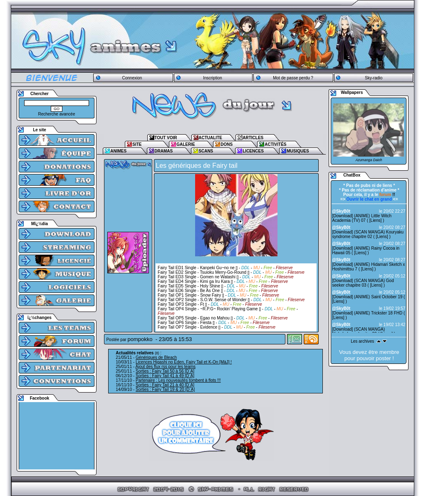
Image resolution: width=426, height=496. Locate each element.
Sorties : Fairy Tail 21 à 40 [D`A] (165, 385)
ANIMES (118, 151)
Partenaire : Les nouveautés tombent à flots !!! (178, 380)
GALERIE (185, 144)
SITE (136, 144)
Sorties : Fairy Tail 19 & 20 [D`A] (165, 389)
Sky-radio (373, 78)
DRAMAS (163, 151)
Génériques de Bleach (156, 357)
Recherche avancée (56, 114)
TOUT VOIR (165, 137)
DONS (226, 144)
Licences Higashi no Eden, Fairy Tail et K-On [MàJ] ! (184, 362)
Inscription (212, 78)
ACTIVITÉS (275, 144)
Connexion (132, 78)
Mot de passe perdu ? (293, 78)
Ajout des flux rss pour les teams (166, 366)
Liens (376, 220)
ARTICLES (253, 137)
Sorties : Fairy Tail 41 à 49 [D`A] (165, 375)
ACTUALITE (210, 137)
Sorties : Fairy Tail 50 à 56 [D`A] (165, 371)
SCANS (205, 151)
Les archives (362, 341)
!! (387, 194)
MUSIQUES (298, 151)
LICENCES (253, 151)
